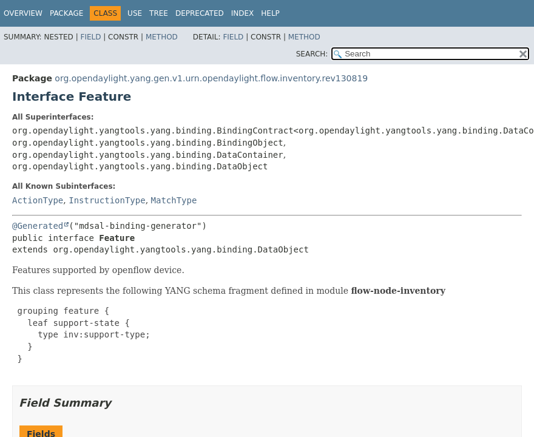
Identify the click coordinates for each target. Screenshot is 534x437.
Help (270, 13)
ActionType (37, 200)
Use (134, 13)
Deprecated (199, 13)
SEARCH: (312, 54)
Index (242, 13)
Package (66, 13)
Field (90, 37)
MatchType (174, 200)
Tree (158, 13)
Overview (23, 13)
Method (162, 37)
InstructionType (107, 200)
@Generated (37, 226)
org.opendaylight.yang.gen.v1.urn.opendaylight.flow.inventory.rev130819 (211, 78)
